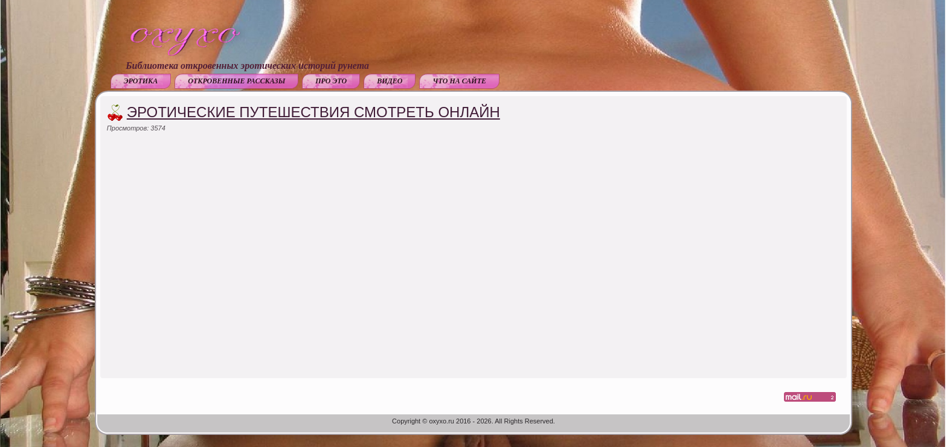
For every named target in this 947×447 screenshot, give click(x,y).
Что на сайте (459, 81)
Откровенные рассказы (236, 81)
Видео (389, 81)
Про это (331, 81)
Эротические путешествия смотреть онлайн (313, 112)
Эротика (141, 81)
